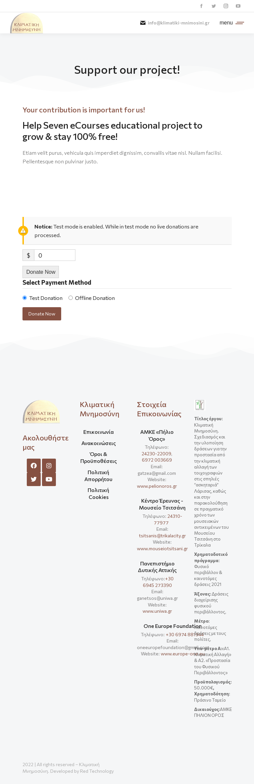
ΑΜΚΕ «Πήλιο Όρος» (157, 435)
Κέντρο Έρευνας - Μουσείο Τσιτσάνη (162, 504)
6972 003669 (157, 460)
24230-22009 (156, 453)
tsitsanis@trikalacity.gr (162, 535)
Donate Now (40, 272)
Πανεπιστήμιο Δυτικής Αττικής (157, 566)
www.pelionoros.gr (157, 486)
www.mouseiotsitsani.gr (162, 548)
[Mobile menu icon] (230, 23)
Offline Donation (95, 298)
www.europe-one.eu (183, 653)
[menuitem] (98, 434)
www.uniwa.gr (157, 611)
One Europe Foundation (173, 626)
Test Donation (46, 298)
